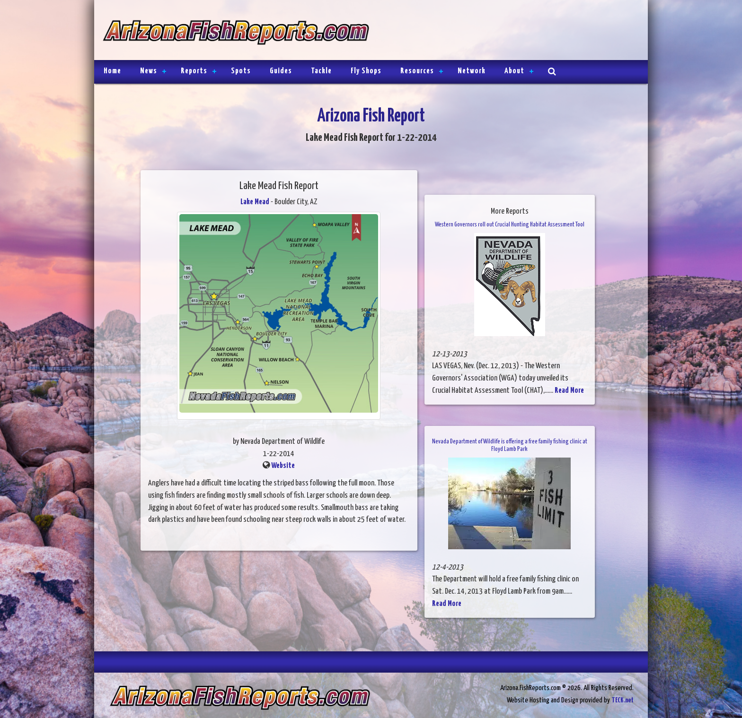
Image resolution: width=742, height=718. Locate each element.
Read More (569, 391)
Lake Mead (254, 202)
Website (283, 466)
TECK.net (622, 700)
